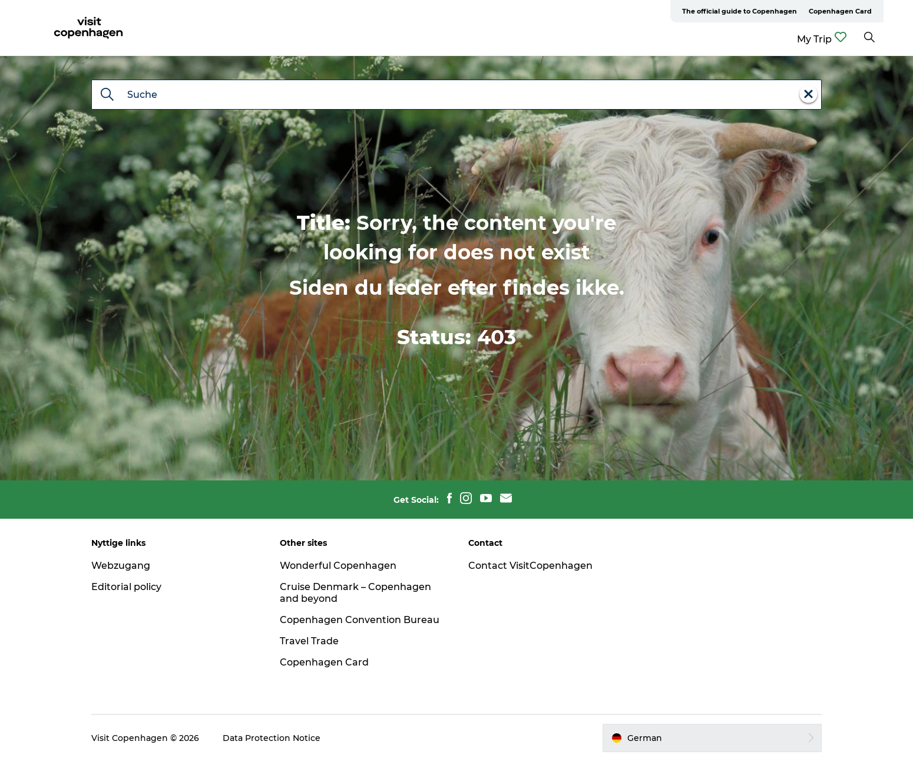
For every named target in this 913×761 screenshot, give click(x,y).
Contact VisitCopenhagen (530, 565)
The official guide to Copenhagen (739, 11)
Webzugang (120, 565)
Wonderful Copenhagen (338, 565)
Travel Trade (309, 641)
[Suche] (107, 95)
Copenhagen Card (840, 11)
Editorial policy (126, 586)
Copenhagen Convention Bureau (359, 619)
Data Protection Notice (271, 738)
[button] (712, 738)
